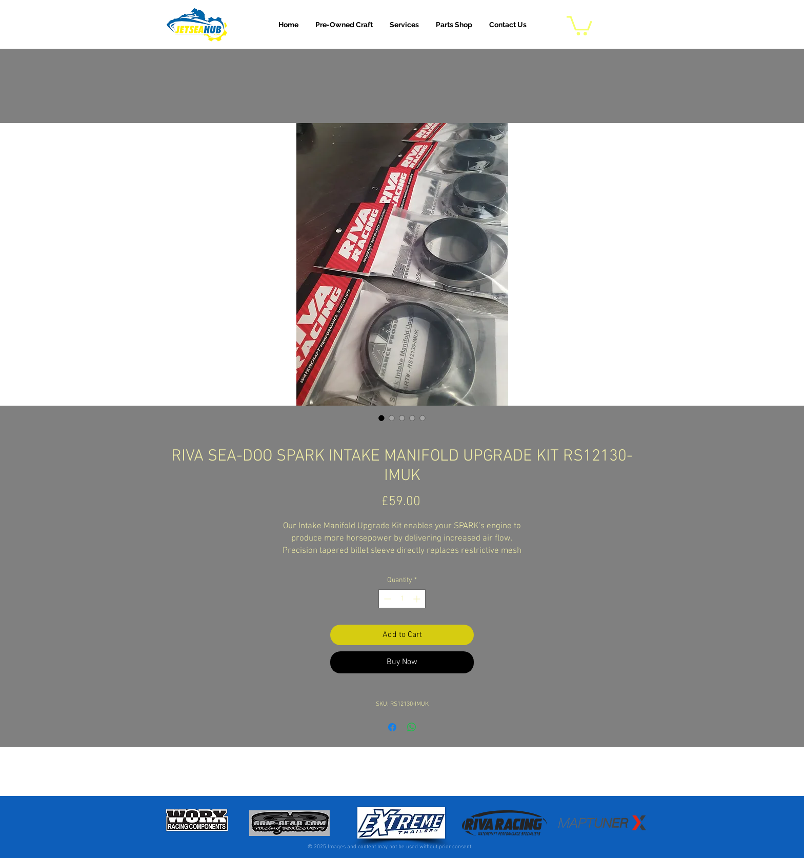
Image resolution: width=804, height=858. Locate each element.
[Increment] (417, 599)
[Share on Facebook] (392, 727)
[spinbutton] (402, 599)
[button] (404, 24)
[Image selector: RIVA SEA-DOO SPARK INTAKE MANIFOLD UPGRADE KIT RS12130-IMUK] (381, 418)
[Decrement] (386, 599)
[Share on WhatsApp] (412, 727)
